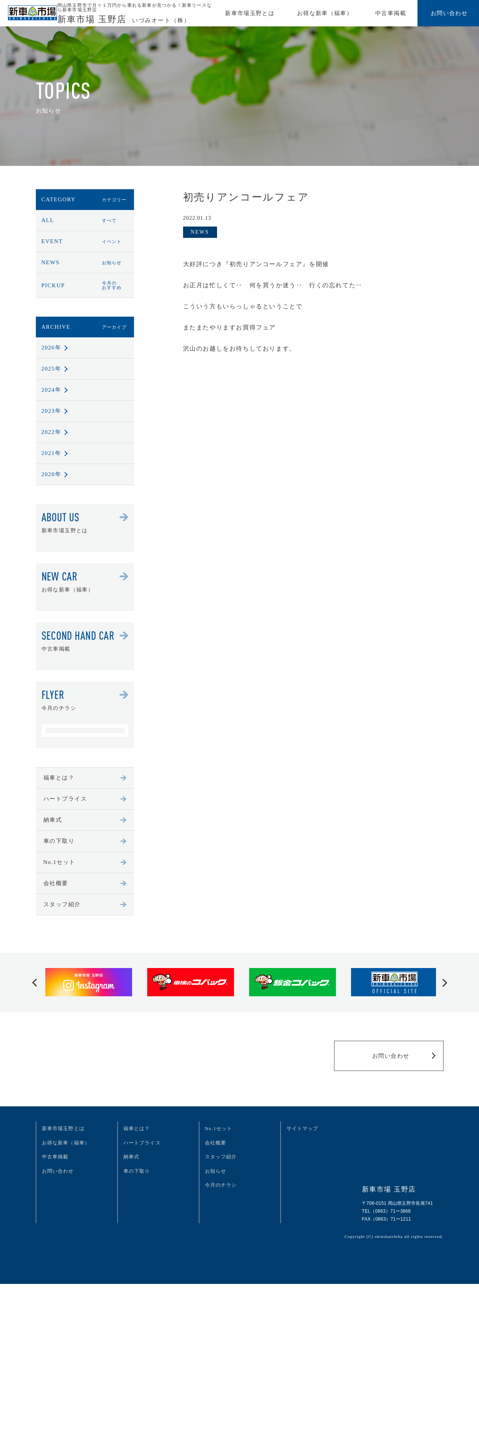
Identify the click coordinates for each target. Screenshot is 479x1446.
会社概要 (84, 883)
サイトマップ (302, 1128)
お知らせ (215, 1171)
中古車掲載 (390, 13)
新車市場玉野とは (249, 13)
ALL (85, 220)
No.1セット (84, 862)
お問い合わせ (449, 13)
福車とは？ (84, 778)
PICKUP (85, 285)
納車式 (84, 820)
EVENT (85, 241)
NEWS (85, 262)
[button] (34, 982)
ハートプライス (84, 799)
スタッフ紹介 (84, 904)
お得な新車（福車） (325, 13)
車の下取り (84, 841)
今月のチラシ (221, 1185)
